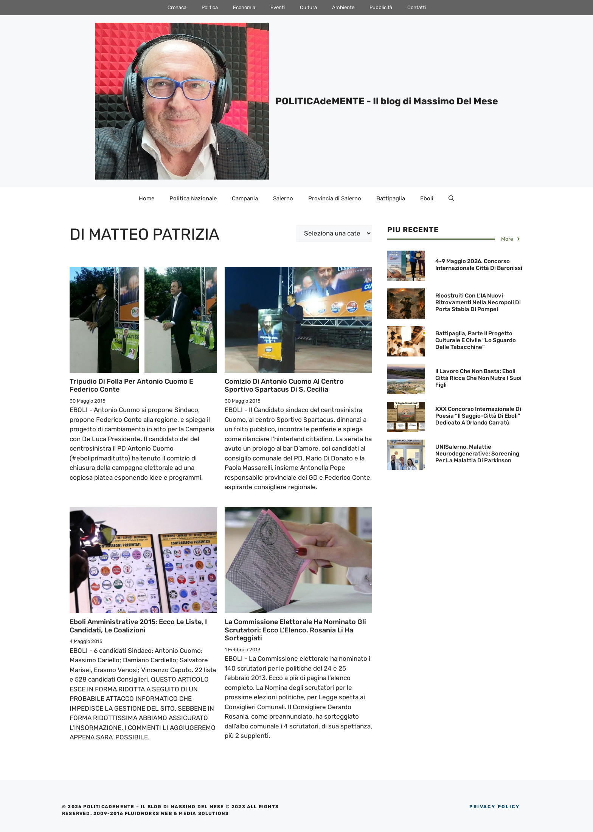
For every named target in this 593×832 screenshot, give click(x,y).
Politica (210, 7)
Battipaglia (390, 198)
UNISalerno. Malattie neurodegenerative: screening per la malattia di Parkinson (477, 453)
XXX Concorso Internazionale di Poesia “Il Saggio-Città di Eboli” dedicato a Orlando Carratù (478, 416)
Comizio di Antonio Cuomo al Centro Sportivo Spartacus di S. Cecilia (284, 385)
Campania (245, 198)
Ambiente (343, 7)
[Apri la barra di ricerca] (451, 198)
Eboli (426, 198)
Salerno (283, 198)
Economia (244, 7)
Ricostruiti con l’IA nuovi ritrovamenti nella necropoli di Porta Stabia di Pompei (478, 302)
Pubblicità (380, 7)
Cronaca (177, 7)
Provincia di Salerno (334, 198)
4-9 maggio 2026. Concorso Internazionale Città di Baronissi (478, 264)
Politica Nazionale (193, 198)
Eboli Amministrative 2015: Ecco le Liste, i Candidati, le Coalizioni (138, 626)
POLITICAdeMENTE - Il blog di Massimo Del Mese (386, 101)
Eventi (277, 7)
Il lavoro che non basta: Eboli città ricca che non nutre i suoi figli (478, 378)
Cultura (308, 7)
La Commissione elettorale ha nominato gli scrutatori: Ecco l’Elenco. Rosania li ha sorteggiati (295, 630)
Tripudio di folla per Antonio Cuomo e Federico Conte (131, 385)
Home (146, 198)
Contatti (416, 7)
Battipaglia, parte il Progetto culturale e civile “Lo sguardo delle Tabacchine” (475, 340)
